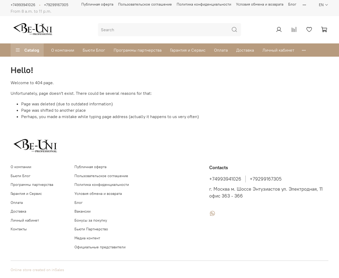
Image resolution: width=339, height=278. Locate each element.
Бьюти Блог (94, 50)
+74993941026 (23, 4)
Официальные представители (100, 247)
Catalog (27, 50)
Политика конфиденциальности (204, 4)
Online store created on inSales (37, 269)
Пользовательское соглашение (145, 4)
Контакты (19, 229)
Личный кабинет (278, 50)
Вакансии (82, 211)
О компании (62, 50)
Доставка (245, 50)
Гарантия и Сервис (188, 50)
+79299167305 (56, 4)
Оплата (221, 50)
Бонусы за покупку (90, 220)
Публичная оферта (97, 4)
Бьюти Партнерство (91, 229)
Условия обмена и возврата (259, 4)
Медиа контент (87, 238)
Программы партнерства (138, 50)
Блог (292, 4)
